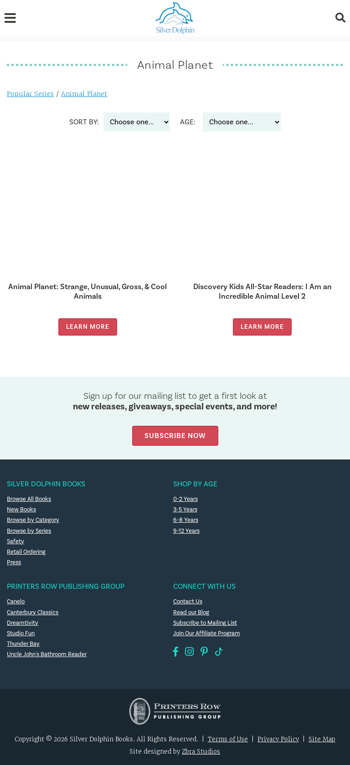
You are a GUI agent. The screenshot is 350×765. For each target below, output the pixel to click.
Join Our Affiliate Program (206, 633)
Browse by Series (29, 531)
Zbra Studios (201, 751)
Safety (15, 541)
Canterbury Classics (32, 612)
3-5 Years (185, 509)
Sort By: (84, 122)
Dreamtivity (22, 623)
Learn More (87, 327)
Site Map (322, 739)
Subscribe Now (175, 435)
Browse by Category (33, 520)
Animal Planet (84, 94)
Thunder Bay (23, 644)
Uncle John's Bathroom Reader (47, 654)
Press (14, 562)
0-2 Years (185, 499)
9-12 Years (186, 531)
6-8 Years (185, 520)
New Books (21, 509)
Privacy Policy (278, 739)
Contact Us (187, 601)
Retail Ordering (26, 552)
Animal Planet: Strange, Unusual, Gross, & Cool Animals (87, 291)
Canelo (16, 601)
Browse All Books (29, 499)
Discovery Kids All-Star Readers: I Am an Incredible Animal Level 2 (262, 291)
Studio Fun (21, 633)
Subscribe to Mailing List (205, 623)
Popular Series (30, 94)
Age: (188, 122)
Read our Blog (191, 612)
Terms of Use (228, 739)
